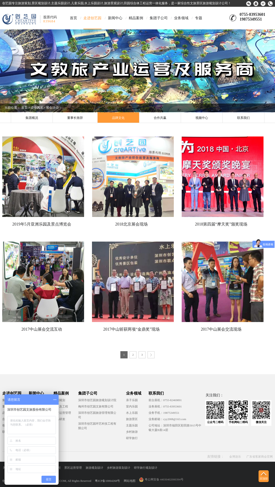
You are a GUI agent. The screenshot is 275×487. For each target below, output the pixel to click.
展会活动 (52, 107)
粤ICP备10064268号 (107, 480)
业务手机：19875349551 (164, 412)
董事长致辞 (75, 118)
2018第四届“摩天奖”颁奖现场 (221, 224)
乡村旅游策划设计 (118, 467)
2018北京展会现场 (131, 224)
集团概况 (31, 118)
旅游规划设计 (94, 467)
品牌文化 (118, 118)
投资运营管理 (62, 412)
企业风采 (37, 107)
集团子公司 (159, 18)
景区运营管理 (73, 467)
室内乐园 (132, 406)
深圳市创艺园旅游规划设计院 (97, 400)
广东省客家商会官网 (259, 456)
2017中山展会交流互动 (41, 329)
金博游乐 (235, 456)
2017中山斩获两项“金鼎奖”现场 (131, 329)
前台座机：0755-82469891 (165, 400)
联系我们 (243, 118)
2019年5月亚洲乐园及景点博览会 (41, 224)
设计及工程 (60, 406)
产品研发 (59, 419)
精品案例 (136, 18)
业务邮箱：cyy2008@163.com (167, 419)
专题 (198, 18)
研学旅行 (132, 438)
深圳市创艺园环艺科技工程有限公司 (97, 426)
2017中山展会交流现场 (221, 329)
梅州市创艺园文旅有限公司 (95, 406)
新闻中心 (115, 18)
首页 (73, 18)
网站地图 (129, 480)
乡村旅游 (132, 431)
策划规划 (59, 400)
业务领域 (181, 18)
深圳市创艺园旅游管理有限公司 (97, 415)
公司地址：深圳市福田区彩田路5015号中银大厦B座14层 (175, 428)
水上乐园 (132, 412)
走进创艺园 (92, 18)
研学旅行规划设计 (145, 467)
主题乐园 (132, 425)
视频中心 (201, 118)
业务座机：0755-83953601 (165, 406)
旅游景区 (132, 419)
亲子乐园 (132, 400)
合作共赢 (160, 118)
